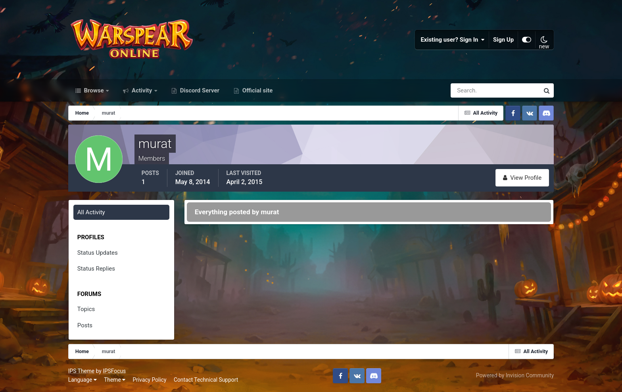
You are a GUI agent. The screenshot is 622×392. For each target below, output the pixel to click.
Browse (94, 90)
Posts (84, 325)
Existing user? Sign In (452, 39)
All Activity (91, 212)
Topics (86, 309)
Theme (114, 380)
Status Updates (97, 252)
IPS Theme (81, 371)
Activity (142, 90)
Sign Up (503, 39)
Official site (257, 90)
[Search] (468, 90)
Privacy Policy (150, 380)
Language (82, 380)
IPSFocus (114, 371)
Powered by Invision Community (515, 375)
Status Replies (96, 268)
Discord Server (199, 90)
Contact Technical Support (206, 380)
